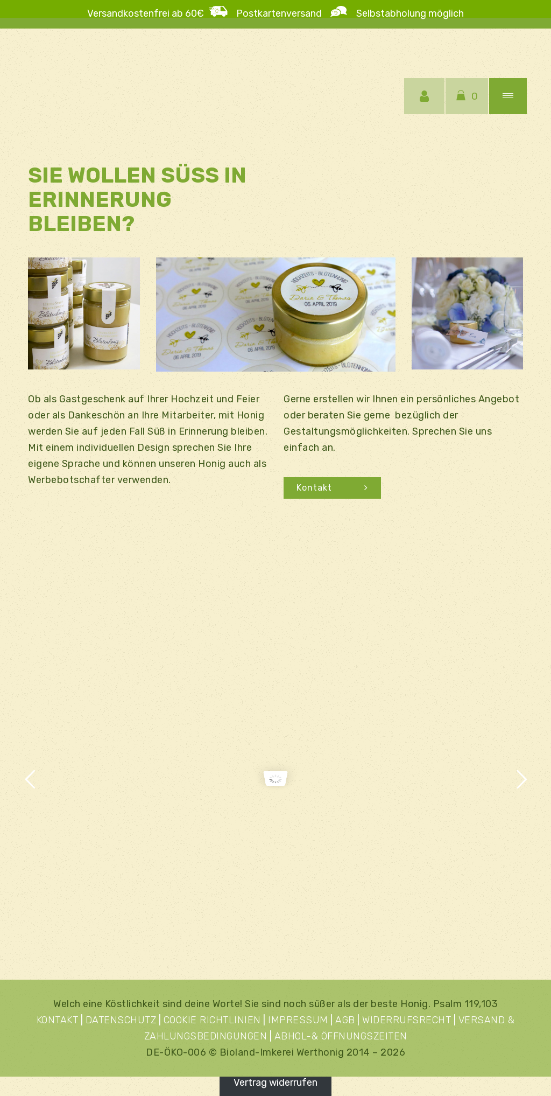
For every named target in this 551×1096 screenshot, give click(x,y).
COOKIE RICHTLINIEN (212, 1020)
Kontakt (332, 488)
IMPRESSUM (298, 1020)
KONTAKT (58, 1020)
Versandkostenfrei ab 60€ (145, 13)
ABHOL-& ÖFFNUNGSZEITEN (340, 1036)
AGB (345, 1020)
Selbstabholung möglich (406, 13)
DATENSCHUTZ (121, 1020)
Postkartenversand (283, 13)
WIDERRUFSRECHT (406, 1020)
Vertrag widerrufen (275, 1082)
